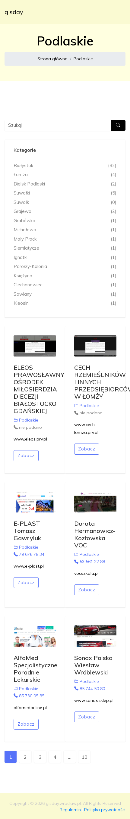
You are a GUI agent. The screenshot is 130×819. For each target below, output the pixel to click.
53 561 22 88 (89, 561)
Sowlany (65, 294)
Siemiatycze (65, 248)
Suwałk (65, 202)
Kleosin (65, 303)
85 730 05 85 (29, 696)
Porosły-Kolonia (65, 266)
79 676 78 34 (29, 554)
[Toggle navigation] (117, 12)
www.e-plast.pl (29, 566)
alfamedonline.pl (30, 707)
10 (84, 757)
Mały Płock (65, 239)
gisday (14, 12)
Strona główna (52, 58)
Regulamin (70, 809)
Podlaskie (83, 58)
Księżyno (65, 275)
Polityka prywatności (104, 809)
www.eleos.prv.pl (30, 439)
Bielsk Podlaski (65, 184)
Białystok (65, 165)
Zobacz (26, 455)
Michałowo (65, 229)
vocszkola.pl (86, 573)
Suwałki (65, 193)
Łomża (65, 174)
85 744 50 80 (89, 688)
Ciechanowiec (65, 285)
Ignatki (65, 257)
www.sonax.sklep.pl (93, 700)
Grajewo (65, 211)
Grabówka (65, 220)
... (69, 757)
